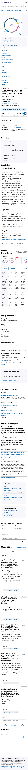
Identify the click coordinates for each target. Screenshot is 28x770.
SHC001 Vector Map (6, 410)
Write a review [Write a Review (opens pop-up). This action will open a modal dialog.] (5, 103)
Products (2, 10)
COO (11, 42)
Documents (4, 360)
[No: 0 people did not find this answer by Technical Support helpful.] (10, 590)
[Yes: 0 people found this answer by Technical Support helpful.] (5, 619)
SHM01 (5, 486)
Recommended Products (5, 77)
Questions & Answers (4, 81)
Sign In (3, 109)
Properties (4, 50)
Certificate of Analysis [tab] (7, 346)
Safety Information (7, 60)
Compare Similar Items (6, 56)
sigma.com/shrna (17, 226)
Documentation (6, 62)
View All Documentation (10, 45)
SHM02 (5, 495)
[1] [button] (10, 179)
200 (13, 142)
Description (4, 53)
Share (24, 88)
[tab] (4, 10)
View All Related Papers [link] (8, 477)
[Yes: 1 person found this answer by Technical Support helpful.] (5, 590)
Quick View (7, 268)
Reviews (3, 84)
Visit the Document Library (9, 380)
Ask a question (21, 547)
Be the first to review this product (13, 737)
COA (5, 42)
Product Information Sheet (9, 406)
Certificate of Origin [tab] (18, 346)
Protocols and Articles (4, 66)
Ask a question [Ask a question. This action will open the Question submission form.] (13, 103)
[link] (5, 534)
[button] (24, 559)
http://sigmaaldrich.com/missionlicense (14, 239)
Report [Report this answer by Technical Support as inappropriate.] (16, 590)
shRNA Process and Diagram (9, 395)
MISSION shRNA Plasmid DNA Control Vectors (12, 414)
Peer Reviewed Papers (4, 72)
